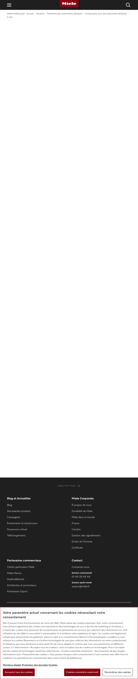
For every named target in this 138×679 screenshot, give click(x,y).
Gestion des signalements (86, 535)
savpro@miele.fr (81, 586)
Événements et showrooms (22, 523)
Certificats (77, 548)
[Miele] (69, 3)
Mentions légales (12, 665)
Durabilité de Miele (82, 511)
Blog (9, 505)
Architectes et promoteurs (21, 585)
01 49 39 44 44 (81, 577)
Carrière (76, 529)
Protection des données (35, 665)
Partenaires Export (17, 591)
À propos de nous (82, 505)
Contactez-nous (80, 567)
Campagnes (13, 517)
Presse (75, 523)
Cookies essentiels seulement (82, 672)
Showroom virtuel (17, 529)
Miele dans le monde (83, 517)
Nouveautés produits (19, 511)
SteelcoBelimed (15, 579)
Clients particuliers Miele (20, 567)
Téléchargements (16, 535)
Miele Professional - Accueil (20, 14)
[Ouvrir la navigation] (9, 5)
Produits (40, 14)
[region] (69, 643)
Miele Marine (14, 573)
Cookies (53, 665)
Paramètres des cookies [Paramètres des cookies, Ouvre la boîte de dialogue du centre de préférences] (118, 672)
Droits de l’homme (82, 541)
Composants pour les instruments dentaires (106, 14)
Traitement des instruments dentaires (64, 14)
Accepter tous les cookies (19, 672)
